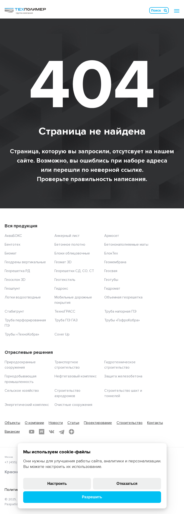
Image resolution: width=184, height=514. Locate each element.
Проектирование (98, 422)
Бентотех (12, 244)
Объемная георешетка (123, 297)
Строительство (130, 422)
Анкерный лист (67, 235)
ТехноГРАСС (64, 311)
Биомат (11, 253)
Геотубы (111, 279)
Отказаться (127, 484)
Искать (165, 10)
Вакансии (12, 431)
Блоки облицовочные (72, 253)
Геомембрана (115, 262)
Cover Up (62, 334)
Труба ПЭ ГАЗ (66, 320)
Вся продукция (21, 226)
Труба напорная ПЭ (120, 311)
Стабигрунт (14, 311)
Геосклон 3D (15, 279)
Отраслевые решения (29, 352)
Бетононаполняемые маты (126, 244)
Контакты (155, 422)
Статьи (73, 422)
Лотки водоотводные (23, 297)
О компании (34, 422)
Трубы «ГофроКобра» (122, 320)
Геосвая (110, 271)
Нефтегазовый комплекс (75, 376)
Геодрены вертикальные (25, 262)
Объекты (12, 422)
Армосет (111, 235)
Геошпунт (12, 288)
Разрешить (92, 497)
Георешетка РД (17, 271)
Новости (56, 422)
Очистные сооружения (73, 404)
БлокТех (111, 253)
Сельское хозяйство (22, 390)
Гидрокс (61, 288)
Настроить (57, 484)
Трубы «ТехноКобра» (22, 334)
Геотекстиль (64, 279)
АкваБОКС (13, 235)
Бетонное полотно (69, 244)
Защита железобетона (123, 376)
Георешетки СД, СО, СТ (74, 271)
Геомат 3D (63, 262)
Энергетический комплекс (27, 404)
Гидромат (112, 288)
